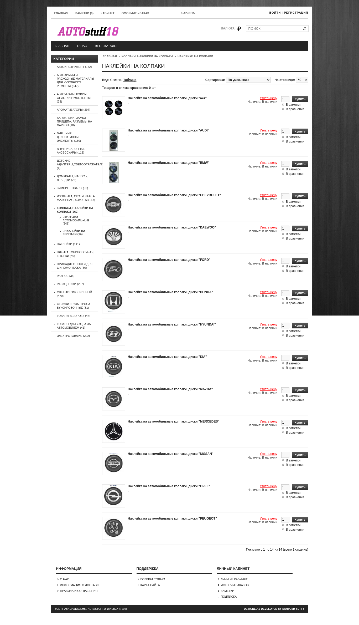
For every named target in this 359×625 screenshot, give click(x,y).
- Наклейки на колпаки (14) (74, 232)
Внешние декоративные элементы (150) (69, 137)
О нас (82, 46)
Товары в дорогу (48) (73, 315)
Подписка (229, 596)
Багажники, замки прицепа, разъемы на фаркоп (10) (74, 121)
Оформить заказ (135, 13)
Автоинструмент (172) (74, 66)
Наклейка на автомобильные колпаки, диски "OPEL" (169, 486)
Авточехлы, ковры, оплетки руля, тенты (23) (74, 98)
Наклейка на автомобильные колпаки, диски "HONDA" (170, 292)
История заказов (235, 585)
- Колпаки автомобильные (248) (76, 220)
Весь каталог (106, 46)
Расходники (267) (70, 284)
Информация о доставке (80, 585)
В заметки (293, 104)
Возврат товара (153, 579)
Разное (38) (66, 275)
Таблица (129, 80)
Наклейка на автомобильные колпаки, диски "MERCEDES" (174, 421)
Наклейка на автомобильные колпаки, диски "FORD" (169, 260)
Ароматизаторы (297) (73, 109)
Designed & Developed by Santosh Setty (274, 608)
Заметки (228, 590)
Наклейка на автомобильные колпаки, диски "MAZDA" (170, 389)
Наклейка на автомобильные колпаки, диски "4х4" (167, 98)
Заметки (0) (84, 13)
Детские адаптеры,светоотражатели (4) (80, 164)
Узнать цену (268, 98)
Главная (61, 13)
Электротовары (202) (73, 335)
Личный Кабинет (234, 579)
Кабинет (107, 13)
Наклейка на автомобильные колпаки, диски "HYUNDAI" (172, 324)
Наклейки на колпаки (195, 56)
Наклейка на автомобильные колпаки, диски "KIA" (167, 357)
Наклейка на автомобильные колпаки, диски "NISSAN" (171, 454)
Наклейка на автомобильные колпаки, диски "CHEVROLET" (174, 195)
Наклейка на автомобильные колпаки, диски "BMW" (169, 163)
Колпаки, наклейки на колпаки (147, 56)
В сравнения (295, 109)
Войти (275, 12)
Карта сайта (150, 585)
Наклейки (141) (68, 244)
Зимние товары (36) (72, 188)
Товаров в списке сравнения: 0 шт (129, 88)
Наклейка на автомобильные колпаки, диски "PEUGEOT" (172, 518)
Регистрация (296, 12)
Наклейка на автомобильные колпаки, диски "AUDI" (168, 130)
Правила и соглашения (79, 590)
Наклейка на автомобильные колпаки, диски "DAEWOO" (172, 227)
